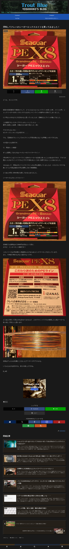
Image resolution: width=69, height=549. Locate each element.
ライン (5, 401)
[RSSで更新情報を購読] (44, 421)
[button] (50, 91)
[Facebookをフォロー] (31, 421)
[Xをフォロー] (27, 421)
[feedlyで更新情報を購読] (41, 421)
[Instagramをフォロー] (34, 421)
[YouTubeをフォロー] (37, 421)
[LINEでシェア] (40, 91)
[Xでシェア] (19, 91)
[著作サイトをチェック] (24, 421)
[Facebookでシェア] (29, 91)
